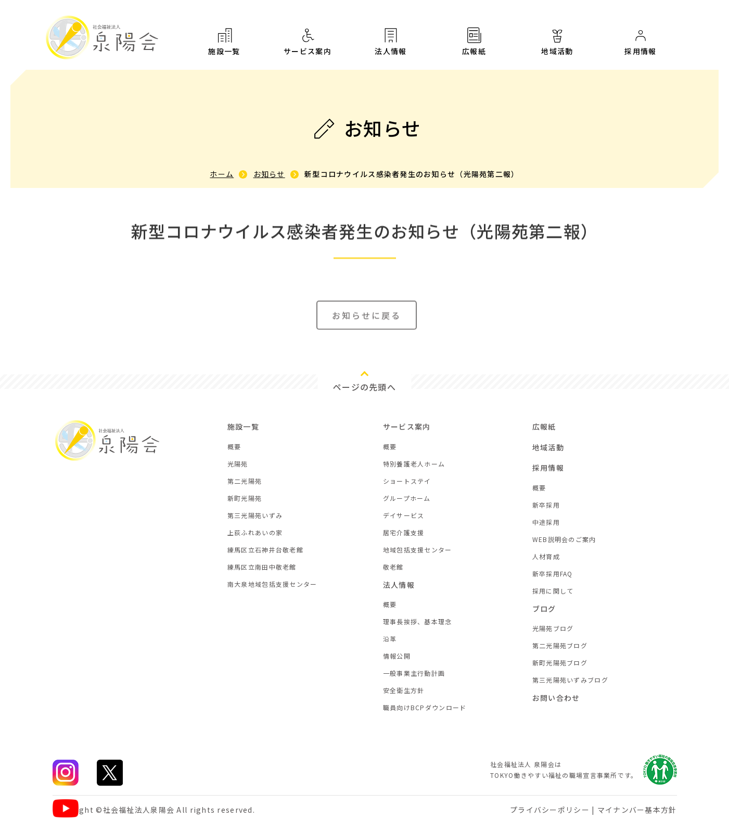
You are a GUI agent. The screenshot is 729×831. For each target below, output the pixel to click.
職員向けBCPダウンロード (425, 707)
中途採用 (546, 522)
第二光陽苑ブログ (559, 645)
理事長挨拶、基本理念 (417, 621)
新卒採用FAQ (552, 573)
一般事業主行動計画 (414, 673)
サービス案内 (307, 41)
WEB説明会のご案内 (564, 539)
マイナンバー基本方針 (637, 809)
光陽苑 (237, 463)
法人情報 (391, 41)
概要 (234, 446)
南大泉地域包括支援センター (272, 584)
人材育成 (546, 556)
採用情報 (640, 49)
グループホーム (407, 498)
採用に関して (553, 590)
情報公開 (397, 655)
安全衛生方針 (404, 690)
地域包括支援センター (417, 549)
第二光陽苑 (244, 480)
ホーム (222, 174)
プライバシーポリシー (550, 809)
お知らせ (269, 174)
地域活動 (557, 45)
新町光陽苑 (244, 498)
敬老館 (393, 566)
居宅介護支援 (404, 532)
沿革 (390, 638)
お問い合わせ (556, 697)
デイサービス (404, 515)
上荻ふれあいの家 (255, 532)
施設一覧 (224, 41)
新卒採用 (546, 504)
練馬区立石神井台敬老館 (265, 549)
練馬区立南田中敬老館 (262, 566)
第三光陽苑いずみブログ (570, 679)
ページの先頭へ (364, 387)
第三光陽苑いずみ (255, 515)
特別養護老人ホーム (414, 463)
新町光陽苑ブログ (559, 662)
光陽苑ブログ (553, 628)
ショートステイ (407, 480)
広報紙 (474, 42)
